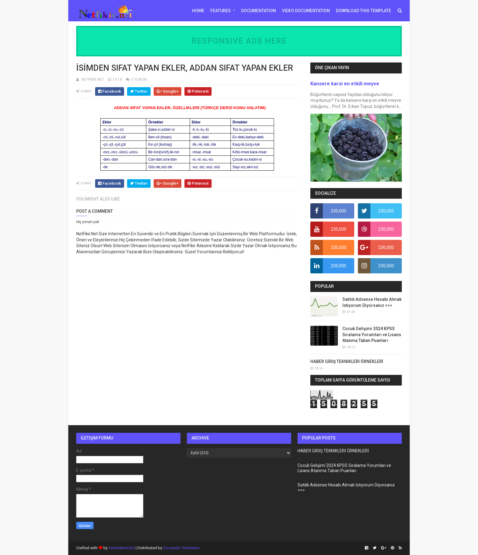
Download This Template (363, 10)
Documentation (258, 10)
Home (198, 10)
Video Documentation (306, 10)
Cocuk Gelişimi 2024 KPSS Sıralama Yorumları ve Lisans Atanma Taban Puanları (371, 334)
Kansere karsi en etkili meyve (344, 84)
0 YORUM (139, 79)
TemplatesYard (122, 548)
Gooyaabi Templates (181, 548)
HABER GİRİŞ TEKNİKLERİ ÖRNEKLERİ (346, 361)
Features (220, 10)
